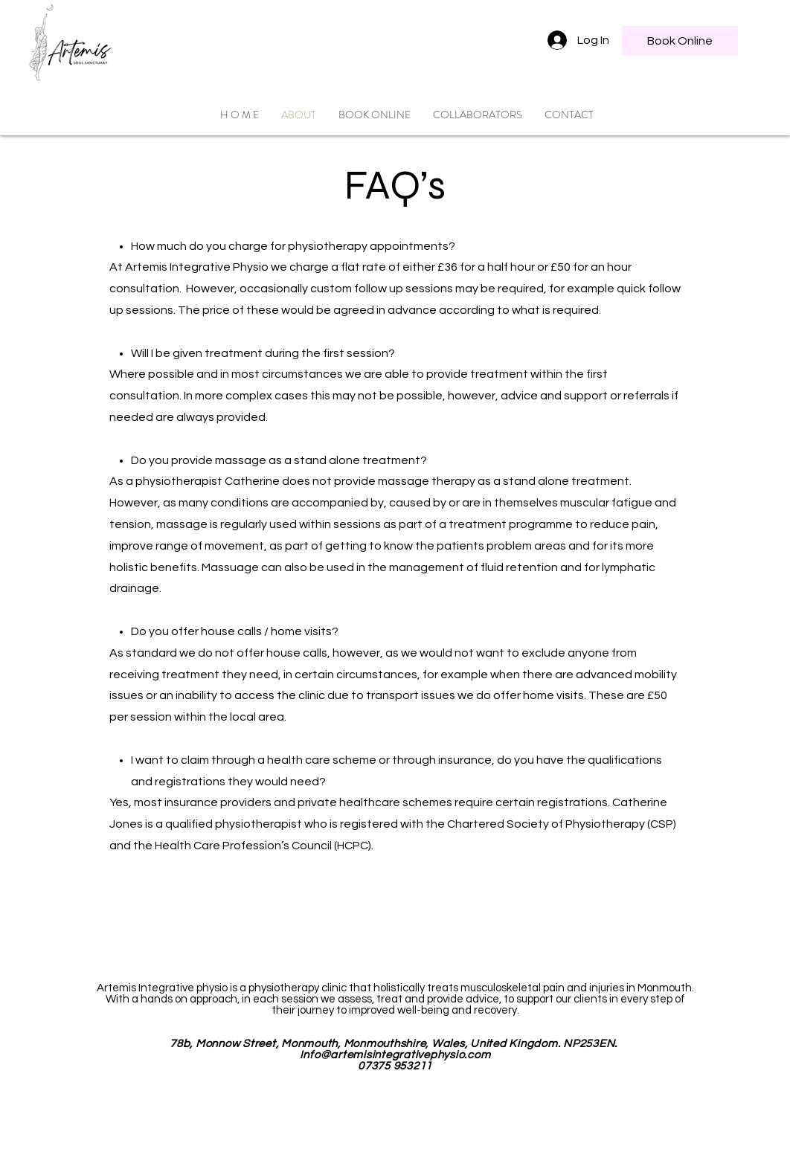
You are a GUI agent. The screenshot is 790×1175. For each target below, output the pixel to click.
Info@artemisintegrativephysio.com (395, 1054)
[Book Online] (680, 41)
